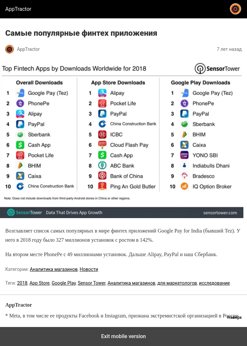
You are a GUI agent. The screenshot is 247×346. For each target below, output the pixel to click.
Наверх (234, 317)
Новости (89, 269)
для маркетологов (177, 283)
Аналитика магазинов (54, 269)
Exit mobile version (123, 336)
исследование (214, 283)
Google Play (64, 283)
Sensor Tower (92, 283)
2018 (22, 283)
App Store (40, 283)
